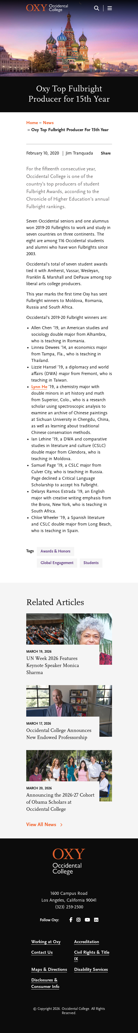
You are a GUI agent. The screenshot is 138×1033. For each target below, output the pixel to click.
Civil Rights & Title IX (91, 956)
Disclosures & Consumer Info (45, 983)
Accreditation (86, 942)
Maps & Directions (49, 969)
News (48, 123)
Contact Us (42, 952)
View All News (42, 824)
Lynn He (39, 387)
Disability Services (91, 969)
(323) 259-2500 (69, 907)
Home (32, 123)
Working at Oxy (46, 942)
